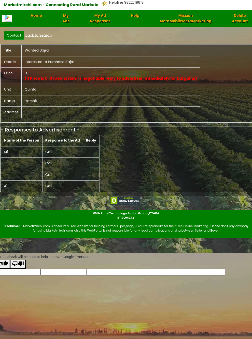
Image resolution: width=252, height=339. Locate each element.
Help (135, 15)
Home (36, 15)
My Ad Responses (100, 18)
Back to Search (38, 35)
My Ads (66, 18)
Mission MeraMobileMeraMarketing (185, 18)
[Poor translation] (18, 264)
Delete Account (240, 18)
